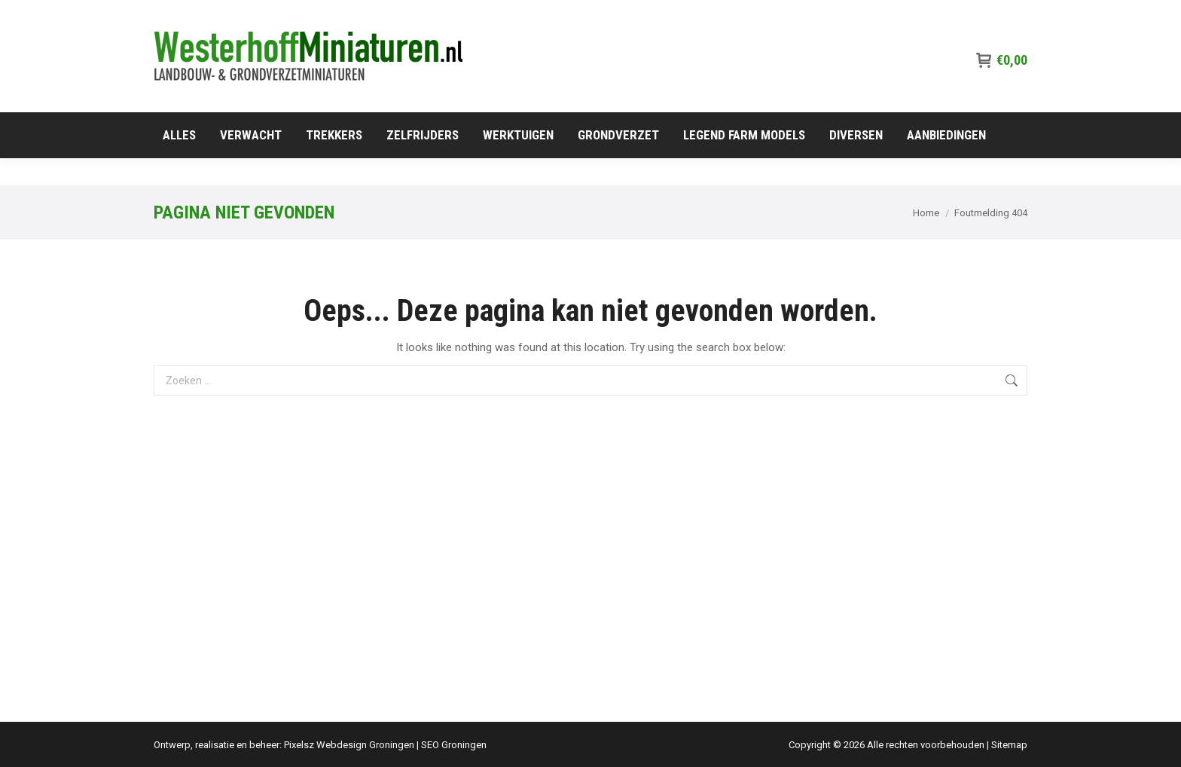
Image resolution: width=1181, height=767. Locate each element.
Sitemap (1009, 744)
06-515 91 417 (987, 13)
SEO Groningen (454, 744)
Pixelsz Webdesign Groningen (349, 744)
